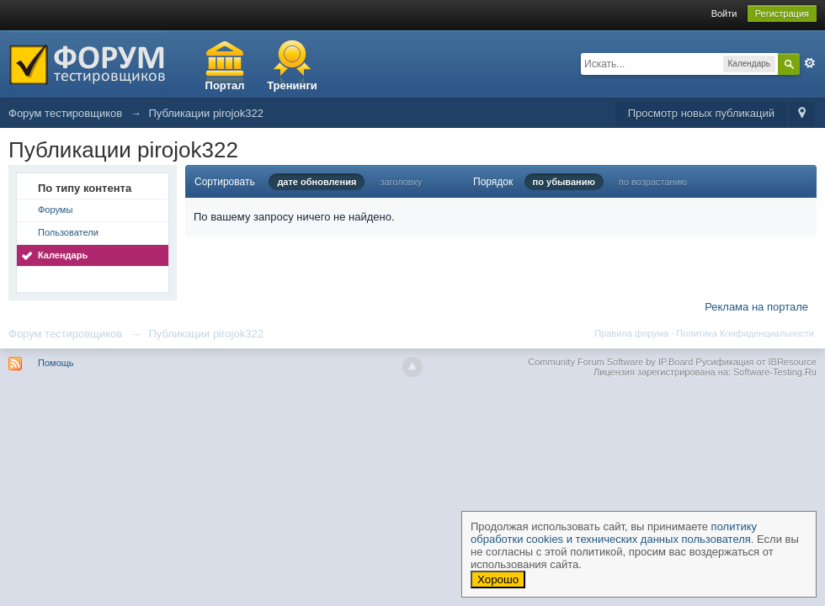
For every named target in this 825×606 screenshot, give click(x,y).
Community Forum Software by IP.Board (610, 362)
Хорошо (498, 579)
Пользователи (68, 232)
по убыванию (564, 182)
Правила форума (631, 333)
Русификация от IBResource (755, 362)
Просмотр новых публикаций (701, 113)
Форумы (55, 210)
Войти (724, 13)
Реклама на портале (756, 306)
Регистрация (782, 13)
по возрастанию (653, 182)
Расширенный (810, 63)
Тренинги (292, 85)
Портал (225, 85)
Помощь (56, 363)
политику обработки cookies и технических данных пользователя (614, 532)
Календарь (63, 255)
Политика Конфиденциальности (745, 333)
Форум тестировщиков (65, 333)
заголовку (401, 182)
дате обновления (316, 182)
